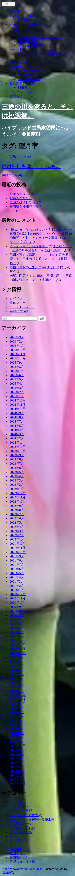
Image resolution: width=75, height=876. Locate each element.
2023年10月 (18, 451)
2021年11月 (17, 548)
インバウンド (19, 806)
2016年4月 (17, 762)
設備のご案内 (27, 41)
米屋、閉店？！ (21, 275)
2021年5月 (17, 573)
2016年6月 (17, 754)
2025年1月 (17, 396)
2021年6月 (17, 569)
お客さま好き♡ (21, 198)
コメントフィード (22, 307)
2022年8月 (17, 510)
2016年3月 (17, 767)
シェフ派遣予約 (29, 79)
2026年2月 (17, 341)
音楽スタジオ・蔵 (22, 83)
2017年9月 (17, 750)
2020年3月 (17, 632)
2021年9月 (17, 556)
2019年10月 (18, 653)
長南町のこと (19, 62)
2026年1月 (17, 345)
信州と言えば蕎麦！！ (26, 254)
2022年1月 (17, 539)
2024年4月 (17, 430)
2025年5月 (17, 379)
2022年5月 (17, 522)
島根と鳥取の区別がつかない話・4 (34, 267)
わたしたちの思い (22, 15)
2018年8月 (17, 712)
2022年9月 (17, 505)
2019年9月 (17, 657)
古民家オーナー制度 (24, 70)
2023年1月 (17, 489)
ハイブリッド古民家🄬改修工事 (32, 819)
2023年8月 (17, 459)
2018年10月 (18, 703)
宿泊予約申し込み (30, 45)
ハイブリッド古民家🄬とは (29, 24)
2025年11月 (17, 354)
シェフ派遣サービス (24, 75)
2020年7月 (17, 615)
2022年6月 (17, 518)
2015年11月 (17, 783)
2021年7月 (17, 564)
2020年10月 (18, 602)
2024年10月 (18, 409)
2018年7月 (17, 716)
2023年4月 (17, 476)
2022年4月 (17, 526)
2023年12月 (18, 446)
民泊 (13, 845)
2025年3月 (17, 387)
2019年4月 (17, 678)
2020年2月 (17, 636)
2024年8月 (17, 417)
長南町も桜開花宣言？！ (27, 206)
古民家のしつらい (18, 156)
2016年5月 (17, 758)
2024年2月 (17, 438)
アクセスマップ (21, 91)
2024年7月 (17, 421)
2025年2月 (17, 392)
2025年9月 (17, 362)
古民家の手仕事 (21, 832)
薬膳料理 (16, 849)
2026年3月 (17, 337)
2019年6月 (17, 670)
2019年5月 (17, 674)
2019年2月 (17, 686)
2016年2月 (17, 771)
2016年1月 (17, 775)
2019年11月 (17, 649)
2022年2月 (17, 535)
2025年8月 (17, 366)
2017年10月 (18, 745)
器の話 (14, 836)
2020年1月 (17, 640)
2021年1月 (17, 590)
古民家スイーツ (21, 823)
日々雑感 (16, 840)
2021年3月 (17, 581)
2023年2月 (17, 484)
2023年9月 (17, 455)
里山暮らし (18, 853)
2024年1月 (17, 442)
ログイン (16, 298)
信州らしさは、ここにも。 (31, 166)
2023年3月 (17, 480)
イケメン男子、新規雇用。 (29, 246)
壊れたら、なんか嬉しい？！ (30, 229)
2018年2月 (17, 737)
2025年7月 (17, 371)
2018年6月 (17, 720)
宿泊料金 (16, 11)
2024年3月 (17, 434)
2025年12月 (18, 350)
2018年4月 (17, 729)
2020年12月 (18, 594)
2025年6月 (17, 375)
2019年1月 (17, 691)
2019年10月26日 (13, 175)
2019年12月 (18, 644)
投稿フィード (19, 302)
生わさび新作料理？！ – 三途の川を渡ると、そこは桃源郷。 (39, 259)
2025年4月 (17, 383)
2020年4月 (17, 628)
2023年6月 (17, 467)
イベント (16, 49)
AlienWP (7, 872)
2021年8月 (17, 560)
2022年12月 (18, 493)
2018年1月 (17, 741)
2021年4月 (17, 577)
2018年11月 (17, 699)
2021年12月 (18, 543)
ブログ (14, 28)
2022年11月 (17, 497)
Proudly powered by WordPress (22, 869)
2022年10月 (18, 501)
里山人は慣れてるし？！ (27, 202)
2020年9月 (17, 606)
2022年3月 (17, 531)
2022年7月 (17, 514)
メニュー (8, 3)
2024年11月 (17, 404)
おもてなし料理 (21, 810)
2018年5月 (17, 724)
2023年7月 (17, 463)
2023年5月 (17, 472)
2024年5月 (17, 425)
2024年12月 (18, 400)
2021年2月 (17, 585)
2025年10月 (18, 358)
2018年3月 (17, 733)
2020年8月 (17, 611)
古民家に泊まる (21, 32)
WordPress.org (19, 311)
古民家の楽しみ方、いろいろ (38, 37)
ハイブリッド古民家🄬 (26, 815)
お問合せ (16, 96)
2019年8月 (17, 661)
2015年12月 (18, 779)
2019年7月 (17, 665)
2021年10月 (18, 552)
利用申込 (24, 87)
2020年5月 (17, 623)
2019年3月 (17, 682)
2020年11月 (17, 598)
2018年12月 (18, 695)
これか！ (16, 210)
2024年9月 (17, 413)
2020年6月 (17, 619)
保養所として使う (22, 66)
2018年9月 (17, 708)
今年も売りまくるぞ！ (26, 194)
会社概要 (24, 20)
